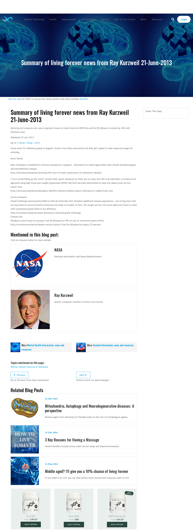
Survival (105, 19)
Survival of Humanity (37, 366)
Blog (29, 142)
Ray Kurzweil (63, 295)
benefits (84, 98)
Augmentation (69, 19)
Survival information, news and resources (113, 345)
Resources (157, 19)
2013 (37, 142)
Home (22, 142)
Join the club (14, 98)
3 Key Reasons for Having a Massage (72, 439)
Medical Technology (34, 19)
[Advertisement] (96, 7)
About (144, 19)
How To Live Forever (124, 19)
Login (184, 19)
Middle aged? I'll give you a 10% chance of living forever (86, 471)
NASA (58, 250)
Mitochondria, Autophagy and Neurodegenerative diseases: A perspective (89, 408)
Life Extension (88, 19)
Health (52, 19)
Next (83, 374)
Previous (19, 374)
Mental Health (18, 366)
